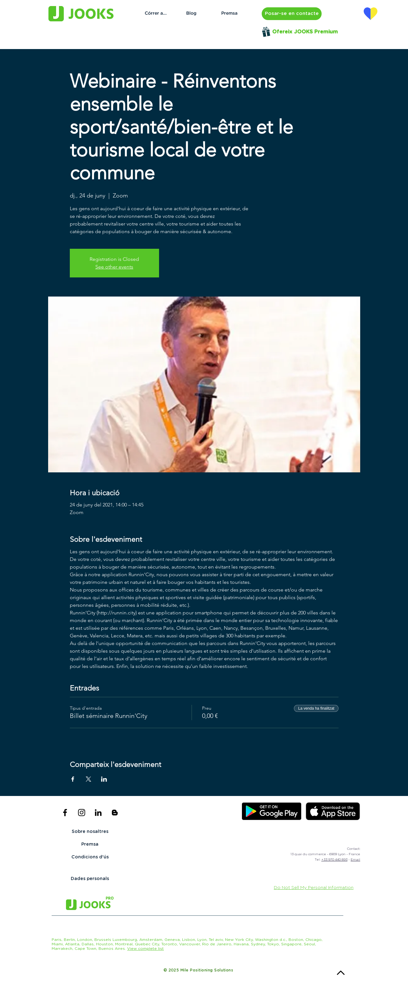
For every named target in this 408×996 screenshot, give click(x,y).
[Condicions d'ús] (90, 857)
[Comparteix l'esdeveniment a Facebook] (73, 779)
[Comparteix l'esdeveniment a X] (88, 779)
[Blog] (191, 13)
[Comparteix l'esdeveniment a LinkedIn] (104, 779)
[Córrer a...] (156, 13)
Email (355, 859)
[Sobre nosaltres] (90, 832)
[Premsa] (229, 13)
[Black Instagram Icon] (81, 812)
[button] (292, 13)
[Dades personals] (90, 879)
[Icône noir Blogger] (115, 812)
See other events (114, 267)
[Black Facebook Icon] (65, 812)
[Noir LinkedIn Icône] (98, 812)
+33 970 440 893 (334, 859)
